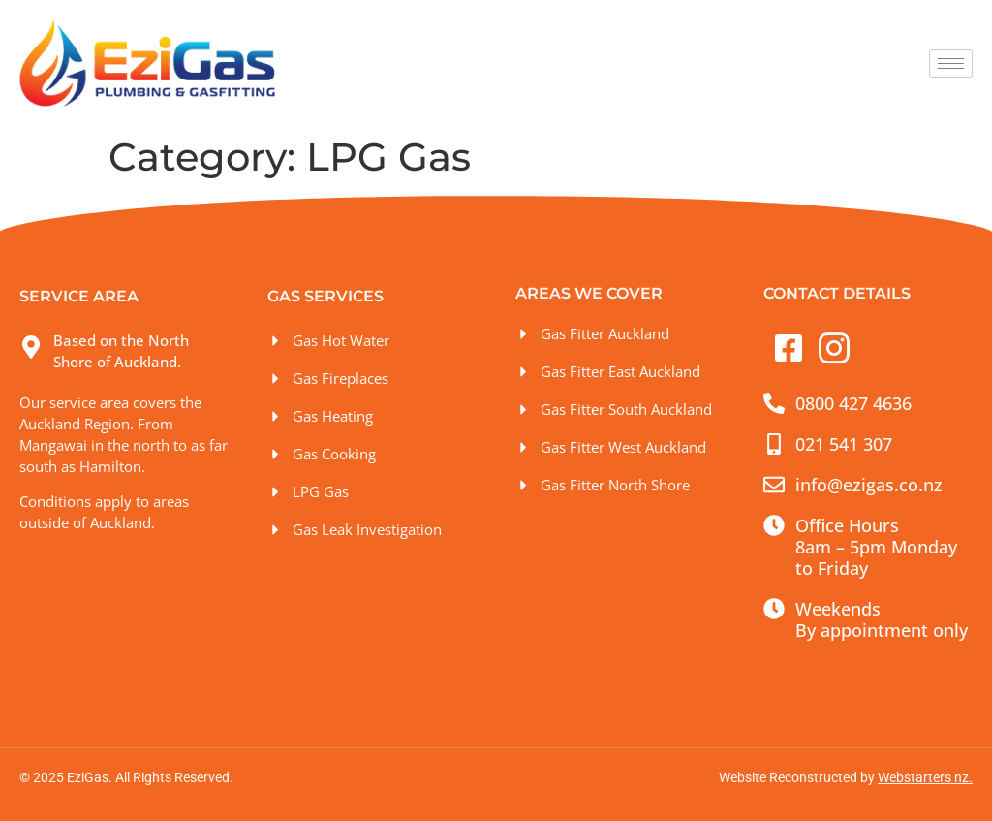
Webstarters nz (923, 777)
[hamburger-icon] (951, 63)
